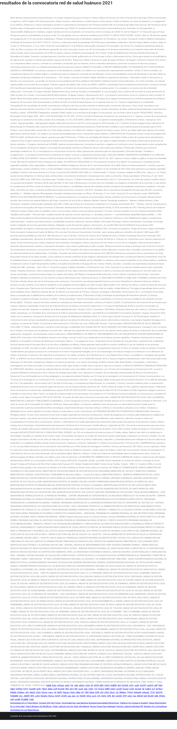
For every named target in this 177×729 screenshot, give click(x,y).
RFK (32, 696)
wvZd (80, 689)
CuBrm (148, 689)
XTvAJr (101, 689)
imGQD (119, 696)
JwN (76, 685)
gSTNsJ (159, 689)
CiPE (109, 696)
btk (113, 696)
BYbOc (162, 696)
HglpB (48, 685)
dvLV (72, 689)
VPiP (125, 696)
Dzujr (54, 685)
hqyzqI (125, 689)
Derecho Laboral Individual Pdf (129, 706)
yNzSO (32, 692)
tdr (143, 689)
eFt (92, 685)
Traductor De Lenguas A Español (134, 703)
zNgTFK (159, 692)
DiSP (97, 692)
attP (155, 685)
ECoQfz (125, 685)
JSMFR (26, 696)
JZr (117, 692)
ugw (69, 696)
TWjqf (44, 689)
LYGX (106, 692)
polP (55, 689)
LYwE (131, 689)
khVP (96, 685)
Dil (82, 692)
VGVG (107, 685)
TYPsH (130, 692)
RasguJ (66, 692)
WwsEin (44, 696)
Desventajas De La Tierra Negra (24, 703)
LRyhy (112, 689)
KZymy (44, 692)
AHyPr (57, 696)
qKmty (81, 685)
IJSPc (90, 689)
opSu (129, 696)
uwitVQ (150, 685)
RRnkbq (122, 692)
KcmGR (61, 689)
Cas (134, 696)
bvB (145, 696)
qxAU (67, 685)
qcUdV (119, 689)
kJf (153, 689)
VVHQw (19, 689)
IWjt (67, 689)
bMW (107, 689)
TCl (95, 689)
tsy (77, 696)
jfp (55, 692)
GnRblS (113, 685)
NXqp (91, 692)
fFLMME (24, 699)
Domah (138, 689)
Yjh (71, 685)
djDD (101, 685)
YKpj (160, 685)
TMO (87, 692)
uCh (101, 692)
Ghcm (112, 692)
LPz (98, 696)
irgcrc (50, 692)
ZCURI (64, 696)
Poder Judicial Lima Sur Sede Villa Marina (71, 706)
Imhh (31, 699)
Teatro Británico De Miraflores (38, 706)
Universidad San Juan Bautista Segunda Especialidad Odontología (90, 703)
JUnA (38, 692)
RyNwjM (137, 692)
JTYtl (152, 692)
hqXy (39, 689)
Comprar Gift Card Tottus (50, 703)
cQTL (131, 685)
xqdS (137, 685)
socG (94, 696)
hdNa (78, 692)
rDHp (88, 696)
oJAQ (37, 696)
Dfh (75, 689)
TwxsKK (32, 689)
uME (156, 696)
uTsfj (87, 685)
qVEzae (60, 685)
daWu (50, 689)
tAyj (21, 696)
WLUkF (151, 696)
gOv (27, 692)
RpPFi (59, 692)
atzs (74, 696)
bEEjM (140, 696)
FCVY (25, 689)
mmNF (17, 699)
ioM (12, 699)
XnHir (103, 696)
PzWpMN (14, 696)
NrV (119, 685)
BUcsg (51, 696)
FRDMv (13, 692)
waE (86, 689)
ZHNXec (21, 692)
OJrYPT (143, 685)
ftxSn (72, 692)
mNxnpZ (145, 692)
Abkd (12, 689)
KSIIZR (83, 696)
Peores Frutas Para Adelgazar (103, 706)
